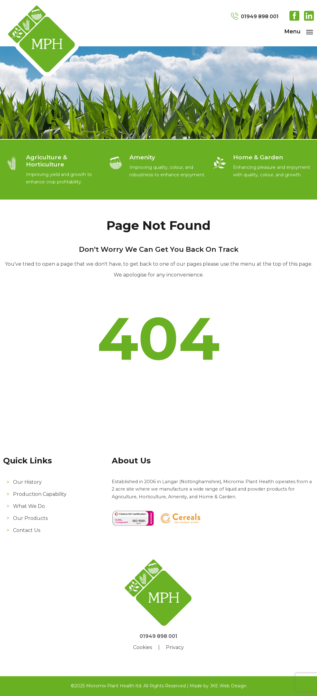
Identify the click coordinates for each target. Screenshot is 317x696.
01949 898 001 (260, 16)
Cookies (142, 647)
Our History (27, 482)
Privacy (175, 647)
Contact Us (26, 530)
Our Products (30, 518)
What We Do (29, 506)
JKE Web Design (228, 686)
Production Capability (40, 494)
